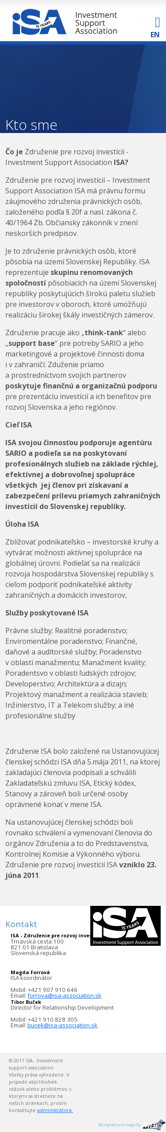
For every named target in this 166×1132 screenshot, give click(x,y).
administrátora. (55, 1110)
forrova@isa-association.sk (64, 995)
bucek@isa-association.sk (62, 1025)
